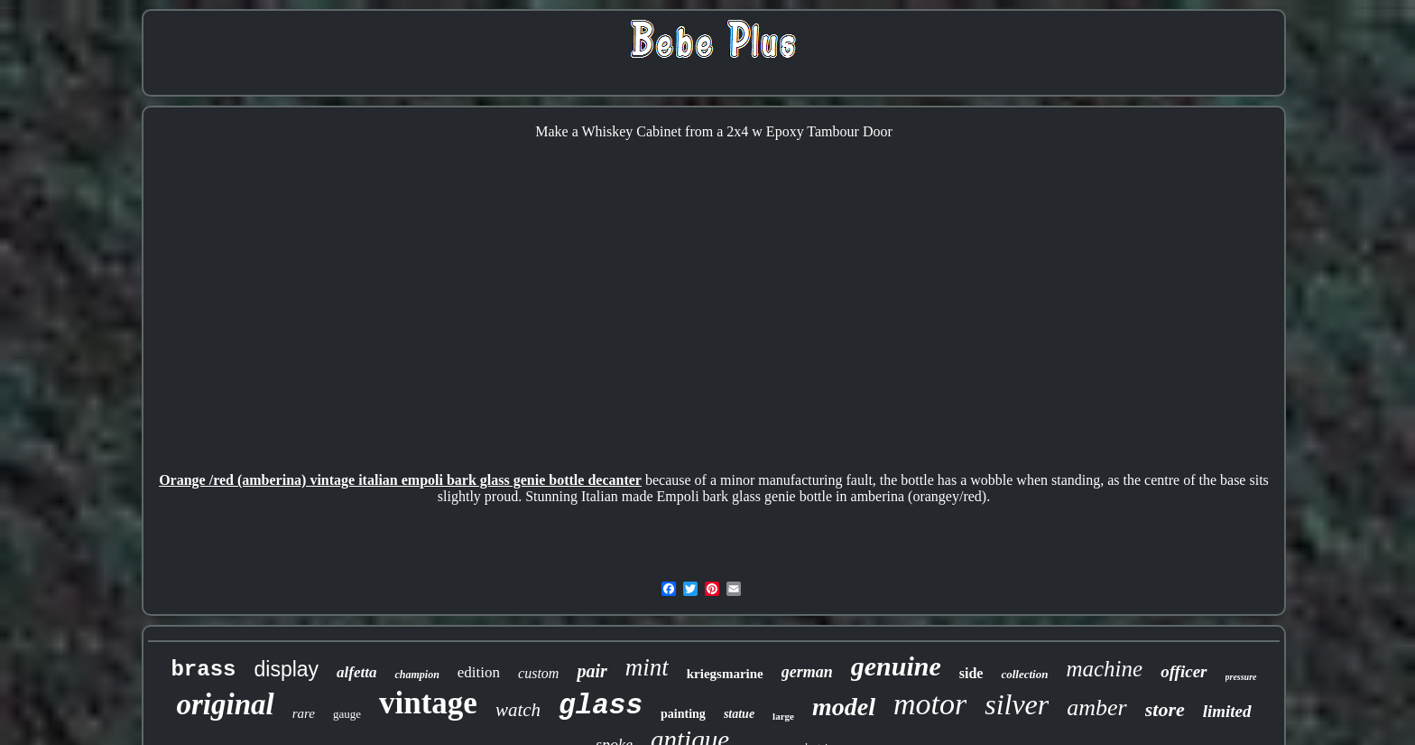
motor (929, 704)
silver (1017, 704)
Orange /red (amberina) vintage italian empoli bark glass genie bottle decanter (400, 480)
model (843, 707)
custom (538, 673)
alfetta (356, 672)
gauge (347, 714)
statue (739, 714)
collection (1024, 674)
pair (591, 671)
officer (1184, 671)
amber (1096, 707)
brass (203, 669)
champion (416, 674)
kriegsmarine (725, 673)
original (224, 704)
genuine (896, 666)
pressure (1241, 677)
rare (303, 713)
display (286, 669)
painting (683, 714)
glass (601, 706)
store (1165, 709)
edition (479, 672)
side (971, 673)
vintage (428, 703)
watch (518, 710)
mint (647, 667)
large (783, 716)
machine (1104, 669)
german (807, 672)
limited (1227, 711)
